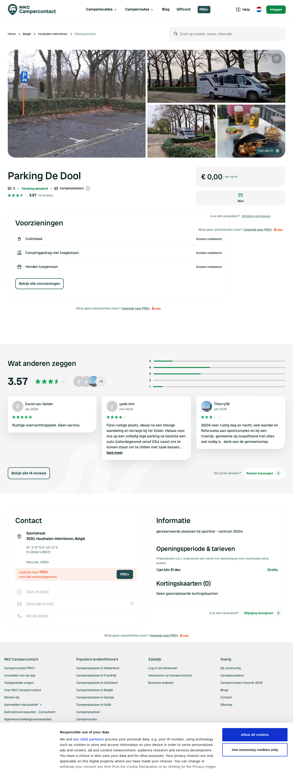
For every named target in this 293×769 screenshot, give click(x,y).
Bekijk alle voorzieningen (39, 283)
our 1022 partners (88, 709)
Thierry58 (222, 404)
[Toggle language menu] (259, 9)
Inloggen (276, 9)
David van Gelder (39, 404)
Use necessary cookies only (255, 720)
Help (243, 9)
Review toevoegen (264, 473)
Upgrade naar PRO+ (136, 308)
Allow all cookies (255, 705)
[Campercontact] (34, 9)
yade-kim (127, 404)
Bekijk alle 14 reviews (28, 473)
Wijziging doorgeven (256, 216)
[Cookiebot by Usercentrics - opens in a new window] (30, 760)
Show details (70, 760)
